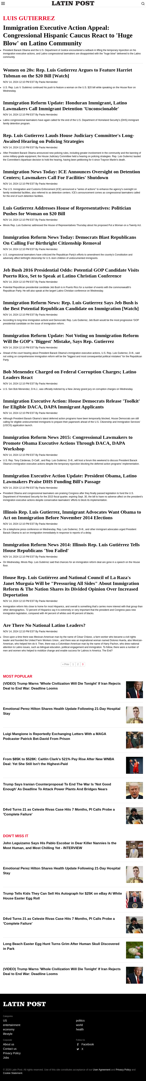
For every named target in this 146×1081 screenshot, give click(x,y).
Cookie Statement (12, 1073)
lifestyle (8, 1033)
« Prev (65, 664)
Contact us (10, 1048)
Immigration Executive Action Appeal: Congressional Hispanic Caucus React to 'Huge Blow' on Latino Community (67, 35)
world (79, 1025)
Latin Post (73, 3)
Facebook (87, 1044)
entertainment (11, 1025)
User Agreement (102, 1069)
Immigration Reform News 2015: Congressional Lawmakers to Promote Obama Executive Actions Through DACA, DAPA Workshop (67, 443)
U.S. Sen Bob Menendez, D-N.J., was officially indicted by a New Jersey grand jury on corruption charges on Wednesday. (68, 389)
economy (9, 1029)
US (5, 1020)
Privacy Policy (12, 1053)
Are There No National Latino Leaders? (44, 625)
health (80, 1029)
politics (80, 1020)
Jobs (6, 1057)
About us (8, 1044)
